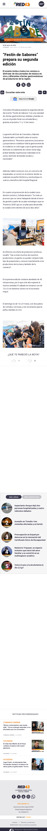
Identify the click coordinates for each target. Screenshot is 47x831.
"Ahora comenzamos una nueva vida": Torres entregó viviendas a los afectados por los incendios (17, 727)
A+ (40, 92)
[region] (23, 445)
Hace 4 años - (14, 47)
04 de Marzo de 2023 (9, 45)
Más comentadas (31, 497)
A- (45, 92)
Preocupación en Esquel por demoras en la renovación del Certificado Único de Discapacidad (30, 537)
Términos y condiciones (28, 822)
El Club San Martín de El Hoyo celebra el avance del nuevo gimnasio (14, 746)
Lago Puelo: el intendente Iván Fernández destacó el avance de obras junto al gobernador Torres (15, 764)
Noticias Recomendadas (25, 714)
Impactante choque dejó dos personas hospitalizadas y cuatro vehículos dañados (29, 508)
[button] (18, 85)
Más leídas (13, 497)
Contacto (14, 822)
